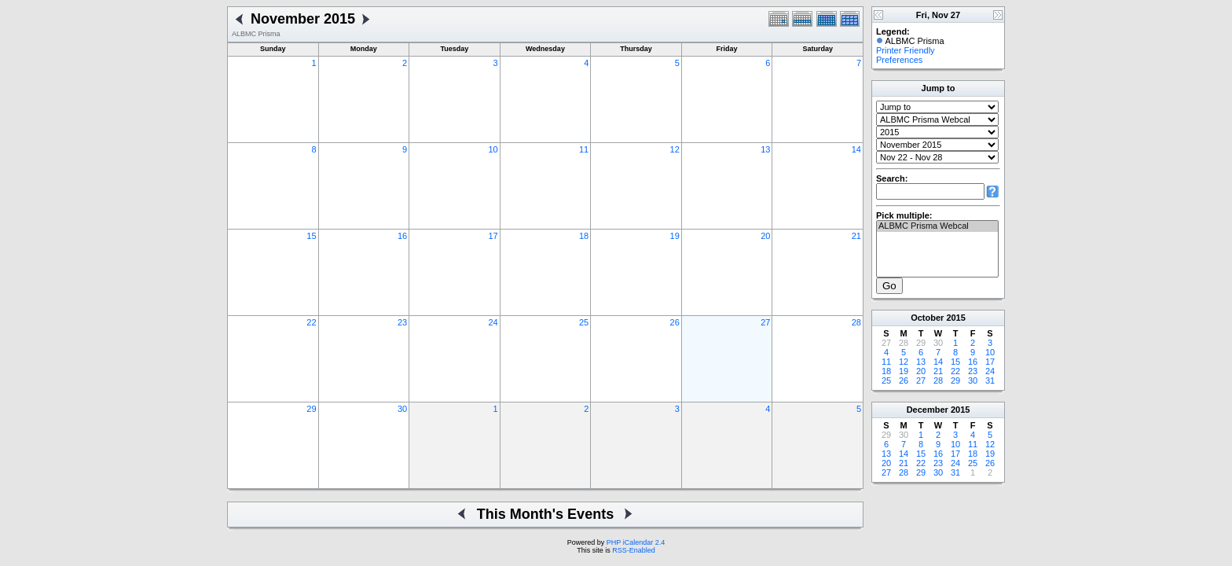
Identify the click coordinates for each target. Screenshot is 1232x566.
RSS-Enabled (633, 550)
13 (765, 149)
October (927, 317)
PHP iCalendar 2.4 (636, 542)
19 (675, 236)
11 (583, 149)
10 (492, 149)
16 (402, 236)
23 (402, 322)
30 (402, 408)
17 (492, 236)
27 (765, 322)
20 (765, 236)
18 (583, 236)
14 (856, 149)
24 (492, 322)
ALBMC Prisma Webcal (937, 226)
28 (856, 322)
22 (311, 322)
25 (583, 322)
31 (990, 380)
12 (675, 149)
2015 (955, 317)
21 (856, 236)
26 (675, 322)
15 (311, 236)
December (927, 409)
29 (311, 408)
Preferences (899, 59)
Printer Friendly (905, 50)
